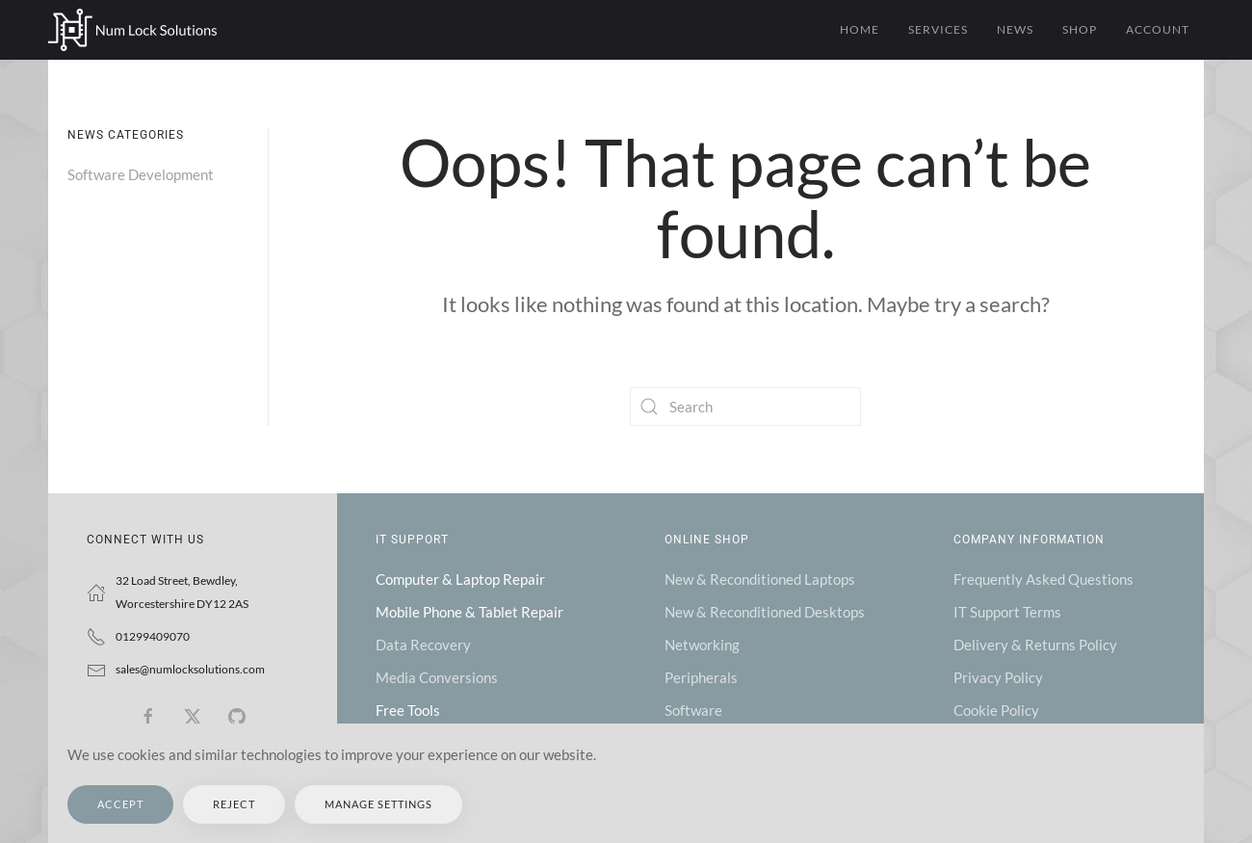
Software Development (140, 174)
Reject (234, 804)
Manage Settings (378, 804)
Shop (1079, 29)
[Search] (745, 406)
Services (938, 29)
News (1015, 29)
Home (859, 29)
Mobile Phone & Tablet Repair (469, 611)
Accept (120, 804)
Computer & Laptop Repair (460, 579)
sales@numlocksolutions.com (190, 669)
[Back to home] (132, 30)
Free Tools (408, 710)
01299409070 (153, 636)
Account (1157, 29)
